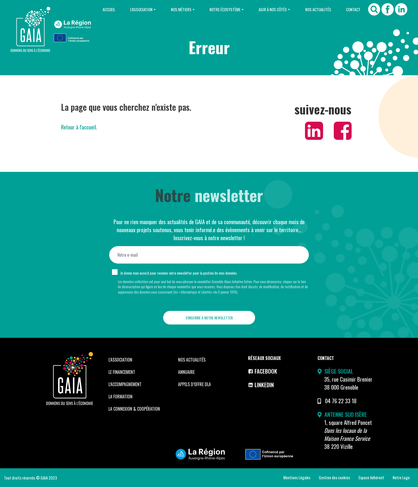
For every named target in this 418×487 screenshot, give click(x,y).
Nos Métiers (180, 9)
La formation (120, 396)
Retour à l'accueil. (79, 127)
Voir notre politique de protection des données (148, 297)
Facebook (262, 371)
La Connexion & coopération (134, 409)
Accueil (108, 9)
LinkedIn (261, 385)
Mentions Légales (296, 477)
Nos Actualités (318, 9)
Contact (353, 9)
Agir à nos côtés (272, 9)
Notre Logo (401, 477)
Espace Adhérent (371, 477)
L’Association (141, 9)
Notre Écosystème (224, 9)
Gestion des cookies (334, 477)
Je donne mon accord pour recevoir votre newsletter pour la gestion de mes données (178, 273)
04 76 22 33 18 (341, 401)
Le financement (121, 372)
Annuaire (186, 372)
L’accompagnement (125, 384)
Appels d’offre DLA (194, 384)
